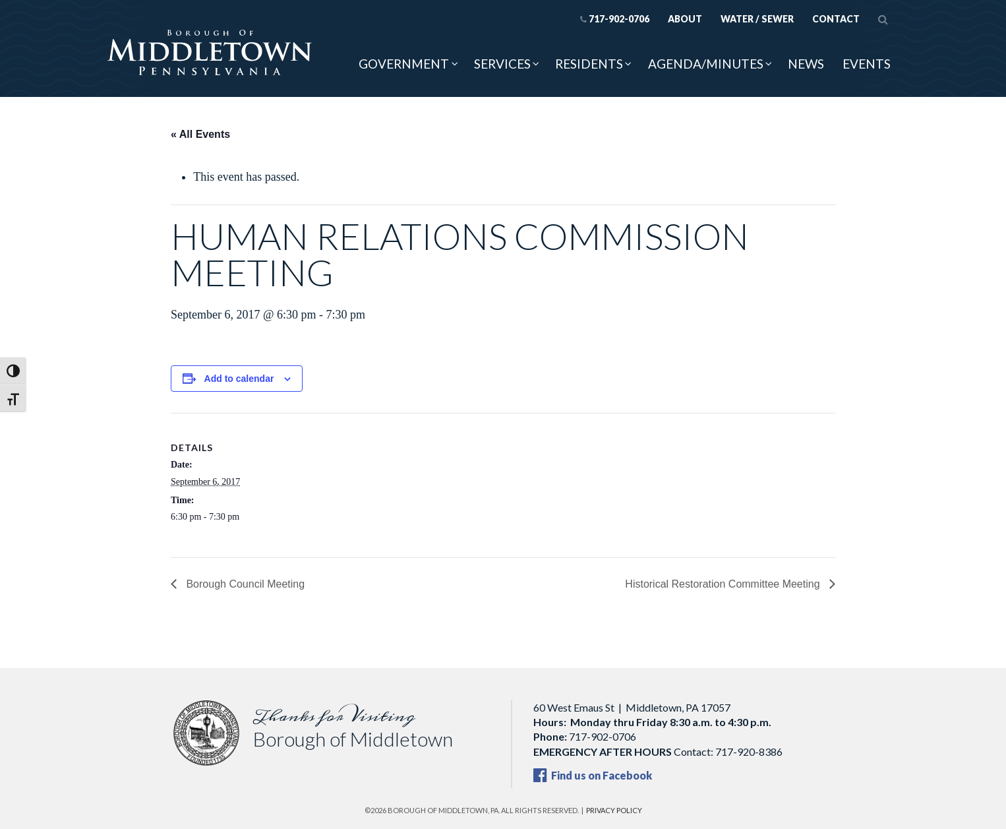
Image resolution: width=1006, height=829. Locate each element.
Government (404, 63)
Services (502, 63)
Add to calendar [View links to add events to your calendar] (239, 378)
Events (867, 63)
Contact (836, 18)
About (685, 18)
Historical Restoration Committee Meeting (724, 584)
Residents (589, 63)
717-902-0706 (614, 18)
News (806, 63)
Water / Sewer (757, 18)
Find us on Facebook (592, 775)
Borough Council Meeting (244, 584)
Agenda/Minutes (705, 63)
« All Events (200, 134)
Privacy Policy (614, 810)
